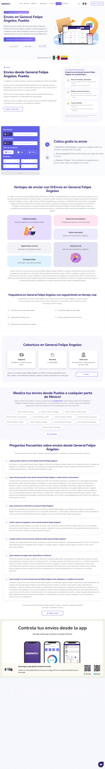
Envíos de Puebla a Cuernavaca (87, 417)
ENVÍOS (34, 3)
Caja (20, 152)
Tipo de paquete (10, 147)
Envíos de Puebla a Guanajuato (51, 427)
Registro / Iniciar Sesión (97, 3)
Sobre (8, 152)
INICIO (21, 3)
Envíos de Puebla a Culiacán (15, 422)
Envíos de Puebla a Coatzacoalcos (16, 417)
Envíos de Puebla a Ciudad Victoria (75, 412)
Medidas (7, 156)
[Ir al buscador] (79, 3)
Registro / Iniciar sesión (12, 109)
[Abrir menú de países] (85, 3)
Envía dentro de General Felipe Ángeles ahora (19, 39)
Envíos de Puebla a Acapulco (26, 412)
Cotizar (20, 173)
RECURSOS (44, 3)
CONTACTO (52, 3)
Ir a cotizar (86, 374)
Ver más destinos (52, 434)
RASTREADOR (65, 3)
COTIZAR (59, 3)
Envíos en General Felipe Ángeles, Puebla (23, 18)
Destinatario (8, 138)
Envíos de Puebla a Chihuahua (50, 412)
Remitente (7, 129)
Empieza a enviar (53, 613)
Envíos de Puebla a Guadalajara (86, 422)
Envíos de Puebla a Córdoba (63, 417)
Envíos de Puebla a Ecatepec (38, 422)
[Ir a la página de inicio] (6, 3)
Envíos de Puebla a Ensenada (62, 422)
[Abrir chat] (101, 764)
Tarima (32, 152)
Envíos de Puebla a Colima (41, 417)
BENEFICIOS (26, 3)
